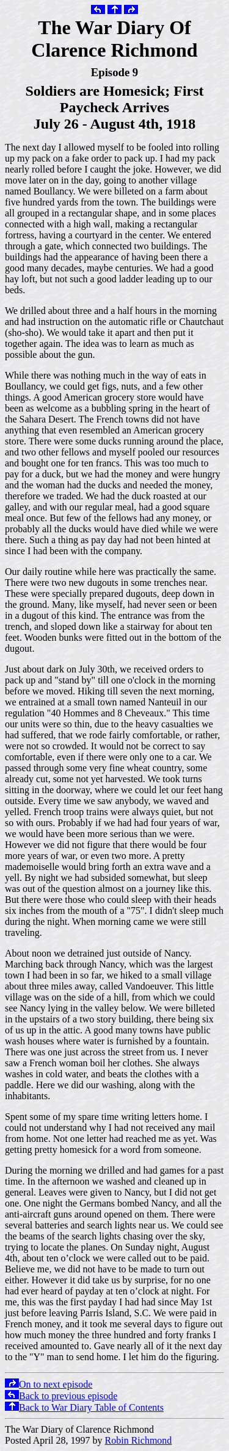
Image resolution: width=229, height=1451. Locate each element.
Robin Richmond (138, 1440)
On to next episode (48, 1384)
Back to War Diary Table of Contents (84, 1407)
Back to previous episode (61, 1396)
